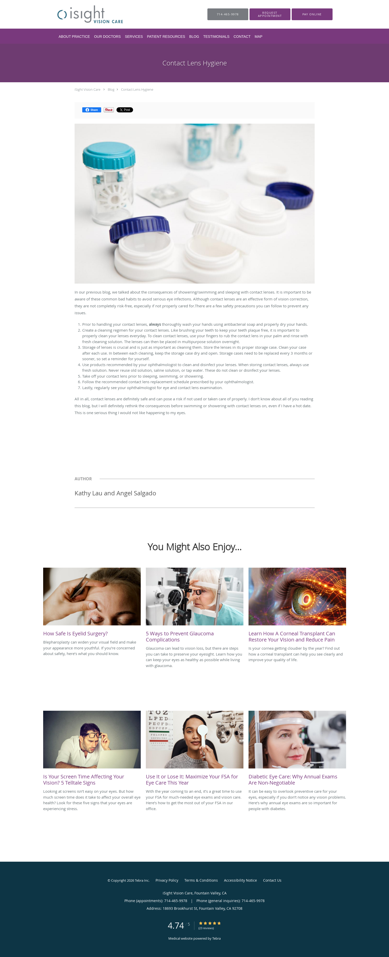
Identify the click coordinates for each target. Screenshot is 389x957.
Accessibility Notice (240, 880)
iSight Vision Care (87, 89)
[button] (270, 14)
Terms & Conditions (201, 880)
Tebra (216, 938)
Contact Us (272, 880)
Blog (111, 89)
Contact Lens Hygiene (137, 89)
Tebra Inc (142, 880)
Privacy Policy (167, 880)
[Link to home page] (88, 14)
